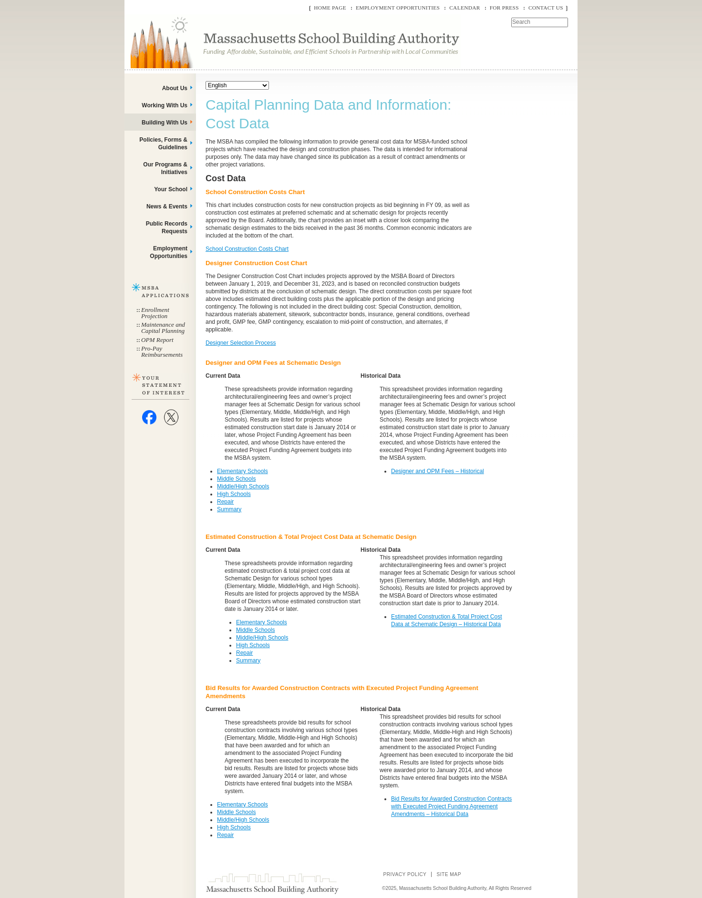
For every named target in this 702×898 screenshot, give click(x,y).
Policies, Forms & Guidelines (163, 143)
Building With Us (164, 122)
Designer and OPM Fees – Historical (437, 471)
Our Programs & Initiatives (165, 168)
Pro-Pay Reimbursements (162, 351)
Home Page (330, 7)
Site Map (448, 874)
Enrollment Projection (155, 313)
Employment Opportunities (398, 7)
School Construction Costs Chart (247, 249)
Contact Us (545, 7)
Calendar (464, 7)
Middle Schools (236, 478)
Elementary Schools (242, 471)
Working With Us (164, 105)
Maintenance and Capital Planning (163, 327)
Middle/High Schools (243, 486)
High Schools (234, 494)
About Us (174, 88)
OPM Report (157, 340)
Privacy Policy (404, 874)
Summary (229, 509)
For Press (504, 7)
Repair (225, 501)
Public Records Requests (166, 227)
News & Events (166, 206)
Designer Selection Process (241, 343)
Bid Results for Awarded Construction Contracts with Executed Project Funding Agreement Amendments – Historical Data (451, 806)
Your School (170, 189)
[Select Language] (237, 85)
